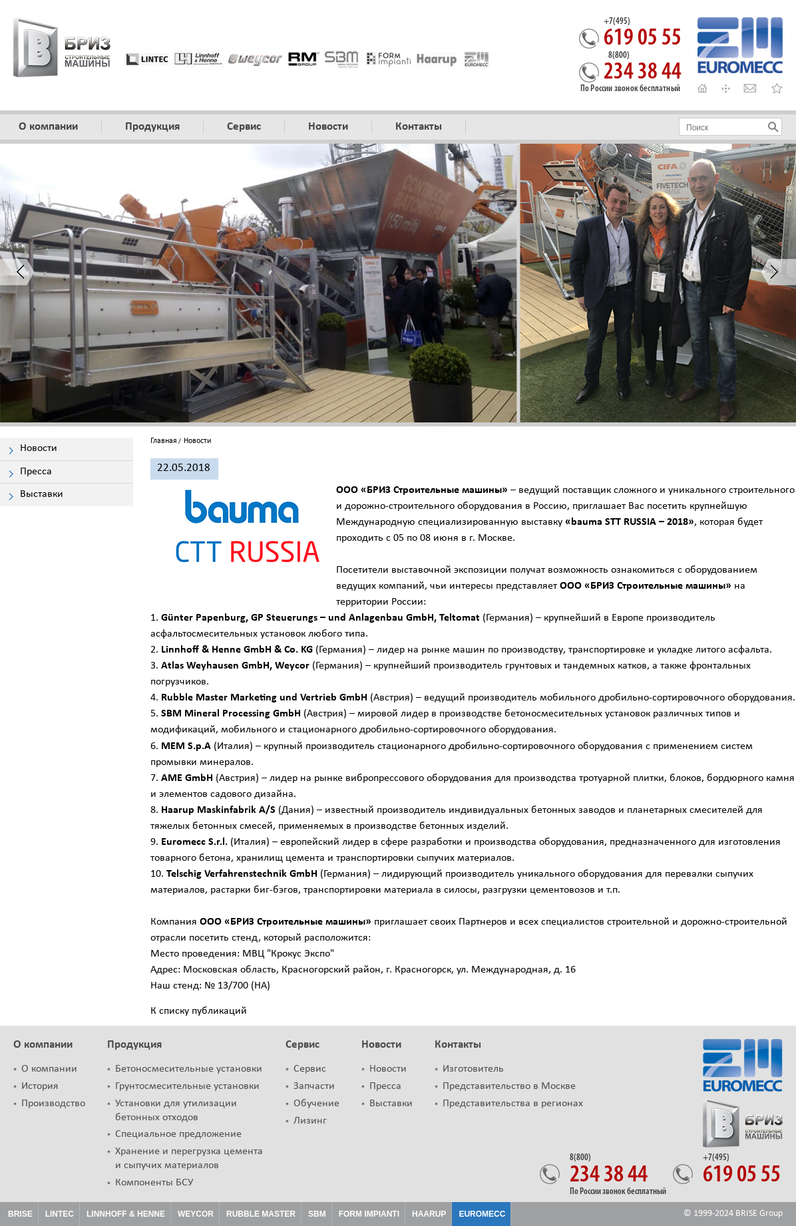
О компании (43, 1044)
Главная (163, 441)
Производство (53, 1103)
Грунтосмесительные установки (187, 1086)
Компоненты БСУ (154, 1182)
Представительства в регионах (513, 1103)
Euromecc (482, 1214)
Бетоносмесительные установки (188, 1069)
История (40, 1086)
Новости (381, 1044)
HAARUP (429, 1214)
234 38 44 (643, 67)
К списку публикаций (198, 1011)
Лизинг (310, 1121)
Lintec (59, 1214)
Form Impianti (369, 1214)
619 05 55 (643, 34)
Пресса (385, 1086)
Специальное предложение (178, 1134)
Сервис (302, 1044)
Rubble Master (261, 1214)
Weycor (196, 1214)
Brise (20, 1214)
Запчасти (314, 1086)
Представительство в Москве (509, 1086)
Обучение (316, 1103)
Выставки (391, 1103)
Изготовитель (473, 1069)
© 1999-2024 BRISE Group (733, 1214)
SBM (317, 1214)
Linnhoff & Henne (126, 1214)
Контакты (458, 1044)
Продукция (134, 1044)
